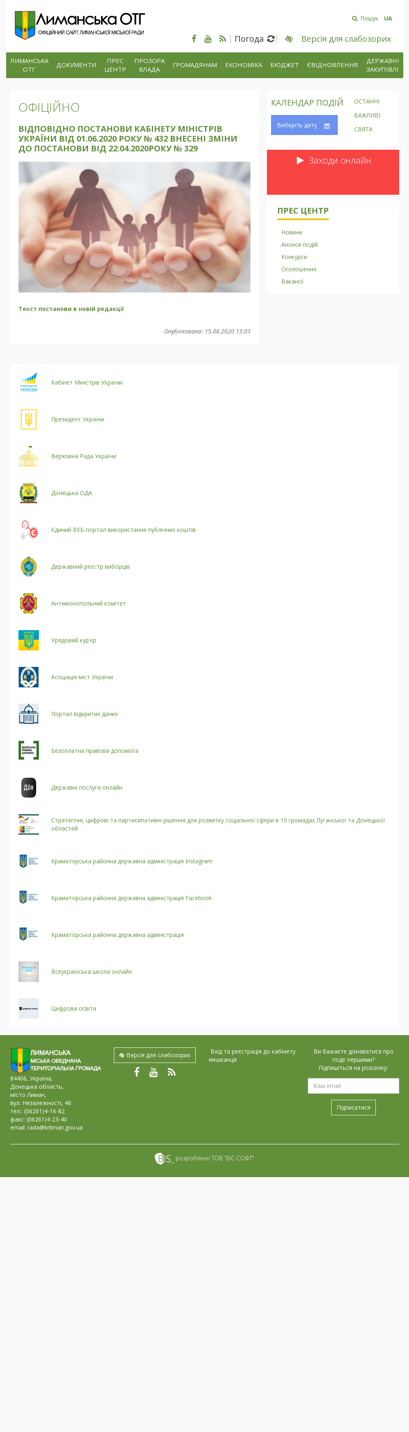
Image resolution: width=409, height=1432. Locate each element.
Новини (291, 232)
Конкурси (294, 257)
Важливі (367, 116)
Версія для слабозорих (154, 1055)
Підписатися (354, 1107)
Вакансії (292, 281)
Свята (363, 129)
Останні (367, 102)
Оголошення (298, 269)
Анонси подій (299, 244)
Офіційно (49, 107)
